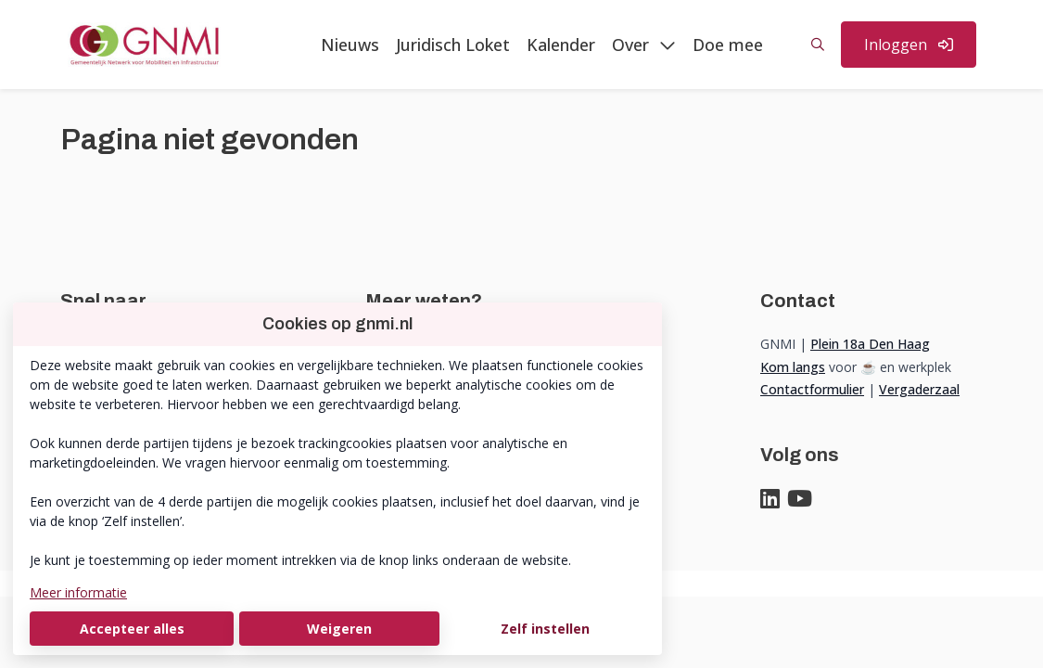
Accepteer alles (132, 628)
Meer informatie (78, 592)
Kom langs (792, 367)
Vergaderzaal (919, 389)
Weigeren (339, 628)
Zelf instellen (545, 628)
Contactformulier (812, 389)
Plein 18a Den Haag (870, 344)
